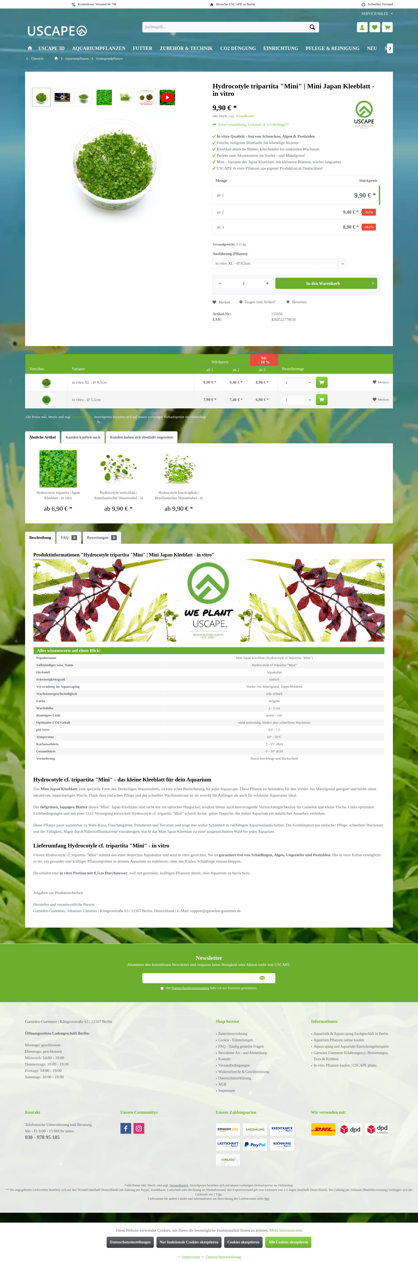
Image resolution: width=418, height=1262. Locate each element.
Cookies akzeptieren (243, 1242)
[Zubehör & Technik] (186, 48)
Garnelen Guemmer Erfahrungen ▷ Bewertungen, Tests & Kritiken (351, 1056)
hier (266, 1198)
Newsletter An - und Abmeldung (242, 1053)
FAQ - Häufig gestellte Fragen (241, 1046)
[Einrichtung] (281, 48)
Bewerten (296, 302)
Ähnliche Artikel (42, 437)
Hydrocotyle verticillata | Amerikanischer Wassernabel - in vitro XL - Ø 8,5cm (118, 496)
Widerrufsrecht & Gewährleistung (243, 1072)
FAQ (69, 537)
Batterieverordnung (232, 1034)
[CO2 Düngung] (238, 48)
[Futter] (142, 48)
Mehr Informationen (286, 1230)
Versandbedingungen (234, 1065)
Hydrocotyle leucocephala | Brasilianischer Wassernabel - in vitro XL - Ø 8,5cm (179, 496)
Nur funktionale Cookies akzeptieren (189, 1242)
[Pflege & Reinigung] (332, 48)
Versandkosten (82, 417)
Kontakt (224, 1059)
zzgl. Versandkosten (241, 116)
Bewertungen (102, 537)
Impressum (226, 1091)
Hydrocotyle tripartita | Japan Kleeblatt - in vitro (58, 495)
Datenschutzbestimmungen (190, 988)
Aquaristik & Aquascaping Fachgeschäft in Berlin (351, 1034)
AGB (222, 1084)
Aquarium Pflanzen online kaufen (339, 1040)
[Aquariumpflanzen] (99, 48)
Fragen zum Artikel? (257, 302)
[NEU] (372, 48)
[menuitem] (375, 13)
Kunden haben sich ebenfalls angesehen (141, 437)
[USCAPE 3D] (52, 48)
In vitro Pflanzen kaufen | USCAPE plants (345, 1065)
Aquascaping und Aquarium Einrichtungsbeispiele (351, 1046)
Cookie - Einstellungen (235, 1040)
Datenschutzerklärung (234, 1078)
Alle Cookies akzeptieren (288, 1242)
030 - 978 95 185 (42, 1137)
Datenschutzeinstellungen (130, 1242)
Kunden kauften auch (83, 437)
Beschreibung (40, 538)
